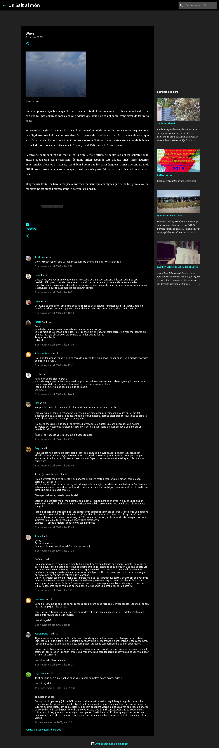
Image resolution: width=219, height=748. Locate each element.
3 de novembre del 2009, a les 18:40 (54, 465)
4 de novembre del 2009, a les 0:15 (53, 590)
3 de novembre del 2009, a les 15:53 (54, 439)
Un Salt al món (24, 5)
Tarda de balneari (166, 123)
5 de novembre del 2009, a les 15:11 (54, 624)
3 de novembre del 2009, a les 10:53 (54, 313)
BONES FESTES (164, 175)
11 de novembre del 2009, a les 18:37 (55, 688)
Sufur (38, 275)
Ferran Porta (41, 633)
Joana (38, 536)
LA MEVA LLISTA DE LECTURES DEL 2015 (177, 267)
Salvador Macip (43, 353)
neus (37, 301)
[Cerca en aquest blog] (201, 5)
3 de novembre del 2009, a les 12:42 (54, 365)
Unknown (40, 599)
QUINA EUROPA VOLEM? (169, 215)
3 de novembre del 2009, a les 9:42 (53, 266)
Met (37, 403)
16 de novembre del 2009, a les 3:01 (54, 722)
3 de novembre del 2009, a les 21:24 (54, 550)
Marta (38, 321)
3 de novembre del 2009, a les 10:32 (54, 292)
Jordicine (40, 257)
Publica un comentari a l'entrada (43, 729)
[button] (27, 43)
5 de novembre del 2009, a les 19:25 (54, 664)
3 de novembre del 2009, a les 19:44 (54, 527)
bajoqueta (40, 673)
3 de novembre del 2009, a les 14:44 (54, 394)
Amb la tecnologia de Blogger (109, 743)
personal (31, 229)
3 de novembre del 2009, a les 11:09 (54, 344)
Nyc (37, 374)
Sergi (37, 448)
